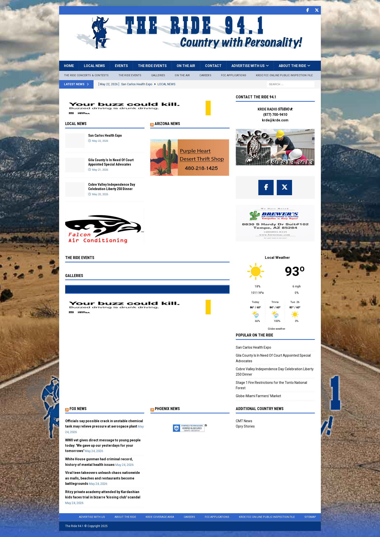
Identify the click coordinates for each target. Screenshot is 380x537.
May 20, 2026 (100, 194)
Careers (205, 75)
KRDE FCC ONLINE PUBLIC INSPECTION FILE (284, 75)
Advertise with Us (248, 66)
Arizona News (167, 123)
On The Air (182, 75)
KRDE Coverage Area (160, 517)
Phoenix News (167, 408)
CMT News (244, 421)
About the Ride (292, 66)
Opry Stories (245, 426)
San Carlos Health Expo (105, 135)
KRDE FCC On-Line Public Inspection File (267, 517)
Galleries (158, 75)
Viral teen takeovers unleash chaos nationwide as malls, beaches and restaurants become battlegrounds (102, 478)
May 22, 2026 (100, 141)
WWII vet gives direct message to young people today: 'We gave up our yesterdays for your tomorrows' (103, 445)
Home (69, 66)
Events (121, 66)
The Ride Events (152, 66)
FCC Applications (233, 75)
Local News (94, 66)
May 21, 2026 (100, 169)
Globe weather (276, 328)
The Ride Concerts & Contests (86, 75)
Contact (213, 66)
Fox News (78, 408)
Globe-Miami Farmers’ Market (258, 396)
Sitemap (310, 517)
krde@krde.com (275, 120)
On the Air (186, 66)
